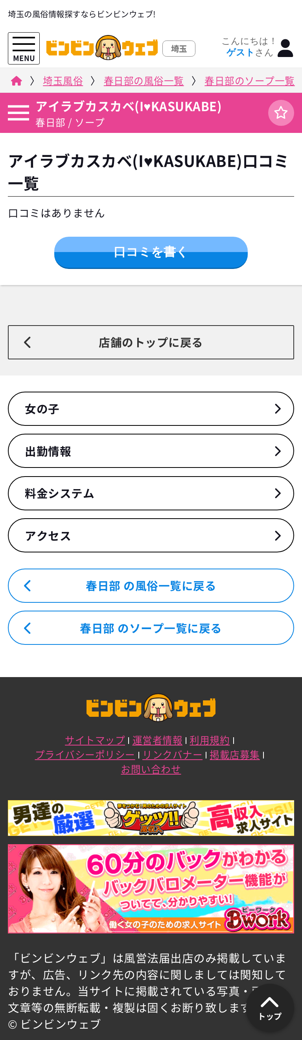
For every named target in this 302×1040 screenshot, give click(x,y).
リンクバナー (172, 754)
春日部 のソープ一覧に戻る (151, 628)
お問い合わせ (151, 769)
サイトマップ (95, 740)
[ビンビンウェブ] (15, 83)
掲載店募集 (235, 754)
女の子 (42, 408)
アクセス (48, 535)
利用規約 (210, 740)
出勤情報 (48, 451)
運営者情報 (158, 740)
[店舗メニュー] (17, 113)
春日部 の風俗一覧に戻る (151, 585)
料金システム (59, 493)
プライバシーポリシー (85, 754)
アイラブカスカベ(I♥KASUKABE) (128, 106)
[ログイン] (286, 48)
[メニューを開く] (24, 44)
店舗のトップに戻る (151, 342)
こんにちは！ (249, 47)
